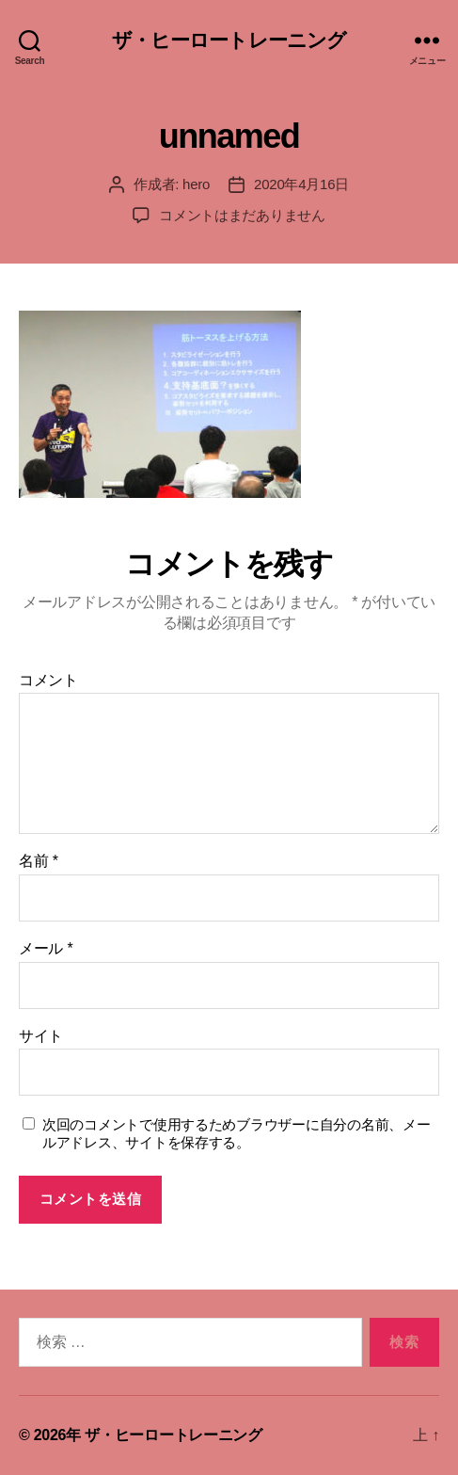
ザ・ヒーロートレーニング (229, 40)
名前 (38, 861)
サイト (41, 1036)
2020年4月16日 (301, 184)
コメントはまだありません (242, 215)
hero (196, 184)
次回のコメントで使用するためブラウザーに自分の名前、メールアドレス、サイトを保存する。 (236, 1133)
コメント (48, 680)
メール (45, 948)
